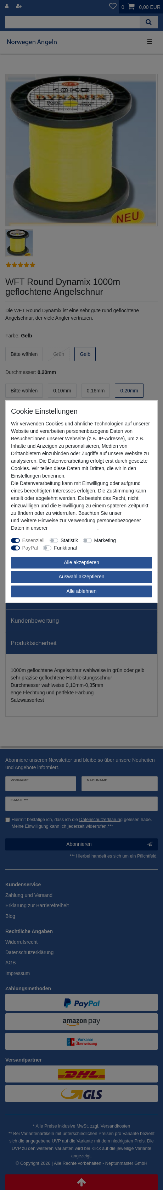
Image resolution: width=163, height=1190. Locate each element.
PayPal (30, 548)
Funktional (65, 548)
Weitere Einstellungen (106, 548)
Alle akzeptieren (81, 562)
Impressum (135, 513)
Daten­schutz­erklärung (73, 528)
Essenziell (33, 540)
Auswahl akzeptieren (81, 576)
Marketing (105, 540)
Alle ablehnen (82, 591)
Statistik (69, 540)
